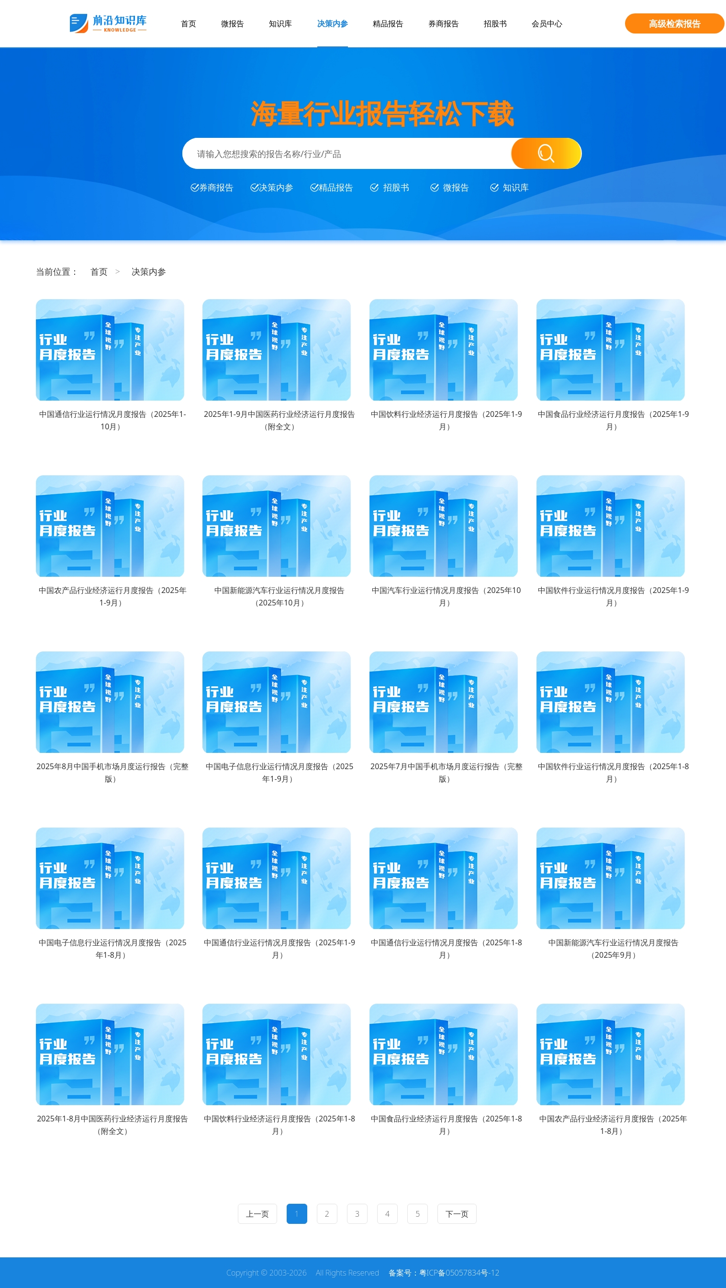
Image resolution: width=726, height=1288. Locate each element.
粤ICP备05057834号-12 (459, 1272)
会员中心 (547, 23)
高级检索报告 (675, 23)
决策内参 (332, 23)
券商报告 (443, 23)
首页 (188, 23)
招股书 (495, 23)
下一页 (457, 1214)
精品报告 (388, 23)
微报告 (232, 23)
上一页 (257, 1214)
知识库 (280, 23)
